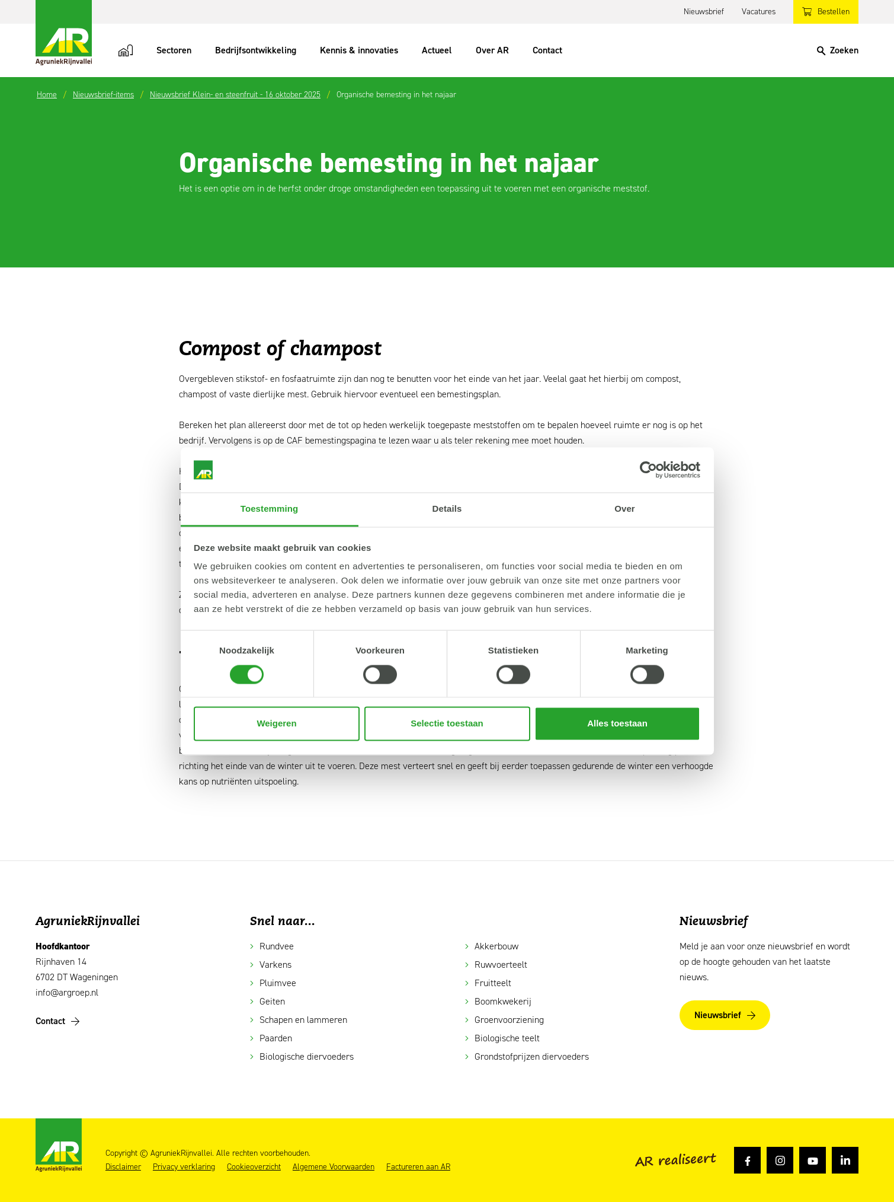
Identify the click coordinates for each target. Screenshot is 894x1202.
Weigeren (276, 724)
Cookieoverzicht (254, 1167)
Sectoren (173, 50)
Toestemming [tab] (270, 509)
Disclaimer (123, 1167)
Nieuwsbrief (704, 11)
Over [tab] (624, 509)
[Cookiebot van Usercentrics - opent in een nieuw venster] (648, 470)
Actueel (437, 50)
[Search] (837, 50)
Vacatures (759, 11)
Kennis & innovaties (359, 50)
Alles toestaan (617, 724)
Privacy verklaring (184, 1167)
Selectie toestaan (447, 724)
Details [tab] (447, 509)
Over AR (492, 50)
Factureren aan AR (418, 1167)
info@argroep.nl (67, 992)
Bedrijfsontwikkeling (255, 50)
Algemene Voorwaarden (333, 1167)
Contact (547, 50)
